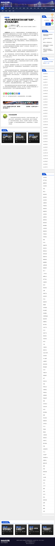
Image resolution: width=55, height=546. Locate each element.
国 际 (44, 284)
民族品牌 (45, 398)
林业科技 (45, 287)
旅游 (31, 8)
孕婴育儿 (45, 460)
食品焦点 (45, 335)
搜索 (44, 16)
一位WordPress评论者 (47, 61)
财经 (9, 8)
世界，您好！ (47, 63)
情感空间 (45, 420)
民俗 (44, 468)
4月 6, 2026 (6, 531)
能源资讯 (45, 211)
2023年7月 (45, 167)
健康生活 (45, 276)
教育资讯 (45, 219)
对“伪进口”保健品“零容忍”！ (20, 529)
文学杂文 (45, 423)
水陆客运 (45, 389)
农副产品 (45, 293)
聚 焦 (44, 191)
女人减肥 (45, 358)
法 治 (44, 426)
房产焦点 (45, 279)
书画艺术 (45, 372)
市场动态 (45, 234)
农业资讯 (45, 200)
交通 (13, 8)
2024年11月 (45, 121)
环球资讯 (45, 236)
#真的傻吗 (29, 26)
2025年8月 (45, 96)
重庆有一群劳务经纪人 (47, 42)
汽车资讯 (45, 177)
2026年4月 (45, 73)
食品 (6, 10)
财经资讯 (45, 222)
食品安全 (45, 248)
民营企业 (45, 386)
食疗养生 (45, 324)
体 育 (44, 494)
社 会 (44, 451)
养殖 (44, 383)
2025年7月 (45, 99)
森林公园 (45, 463)
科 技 (44, 330)
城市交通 (45, 253)
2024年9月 (45, 127)
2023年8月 (45, 164)
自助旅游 (45, 395)
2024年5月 (45, 138)
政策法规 (45, 471)
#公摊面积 (33, 26)
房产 (20, 8)
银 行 (44, 270)
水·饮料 (44, 477)
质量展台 (45, 321)
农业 (42, 8)
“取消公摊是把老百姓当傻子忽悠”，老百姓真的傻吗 (20, 20)
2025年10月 (45, 90)
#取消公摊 (25, 26)
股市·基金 (45, 443)
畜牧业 (44, 432)
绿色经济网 (5, 2)
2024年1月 (45, 150)
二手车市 (45, 273)
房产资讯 (6, 17)
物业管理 (45, 318)
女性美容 (45, 355)
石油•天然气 (45, 352)
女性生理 (45, 406)
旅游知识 (45, 437)
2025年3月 (45, 110)
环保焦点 (45, 392)
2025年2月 (45, 113)
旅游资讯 (45, 208)
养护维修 (45, 412)
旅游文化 (45, 350)
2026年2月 (45, 79)
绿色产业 (45, 333)
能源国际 (45, 262)
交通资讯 (45, 202)
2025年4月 (45, 107)
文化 (35, 8)
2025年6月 (45, 101)
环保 (27, 8)
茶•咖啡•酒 (45, 457)
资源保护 (45, 375)
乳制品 (44, 429)
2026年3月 (45, 76)
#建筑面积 (14, 28)
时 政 (44, 242)
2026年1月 (45, 82)
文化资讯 (45, 185)
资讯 (6, 8)
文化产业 (45, 327)
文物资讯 (45, 282)
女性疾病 (45, 228)
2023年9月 (45, 161)
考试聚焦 (45, 313)
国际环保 (45, 256)
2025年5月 (45, 104)
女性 (13, 10)
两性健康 (45, 366)
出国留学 (45, 361)
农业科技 (45, 338)
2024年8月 (45, 130)
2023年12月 (45, 152)
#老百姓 (22, 26)
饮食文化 (45, 381)
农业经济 (45, 296)
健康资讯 (45, 183)
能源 (24, 8)
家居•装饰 (45, 364)
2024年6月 (45, 135)
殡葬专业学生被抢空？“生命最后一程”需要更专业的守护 (48, 50)
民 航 (44, 299)
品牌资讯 (45, 217)
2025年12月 (45, 85)
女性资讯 (45, 214)
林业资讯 (45, 194)
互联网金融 (45, 316)
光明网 (18, 25)
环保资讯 (45, 205)
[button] (51, 9)
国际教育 (45, 267)
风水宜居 (45, 417)
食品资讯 (45, 197)
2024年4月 (45, 141)
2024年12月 (45, 118)
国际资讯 (45, 231)
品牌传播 (45, 265)
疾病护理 (45, 245)
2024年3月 (45, 144)
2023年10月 (45, 158)
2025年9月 (45, 93)
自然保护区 (45, 449)
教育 (38, 8)
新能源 (44, 304)
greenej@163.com (31, 543)
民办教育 (45, 310)
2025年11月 (45, 87)
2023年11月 (45, 155)
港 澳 (44, 480)
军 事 (44, 369)
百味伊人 (45, 440)
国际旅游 (45, 259)
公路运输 (45, 434)
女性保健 (45, 307)
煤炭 (44, 400)
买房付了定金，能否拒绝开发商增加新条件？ (20, 138)
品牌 (2, 10)
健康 (10, 10)
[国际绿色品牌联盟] (20, 102)
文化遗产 (45, 454)
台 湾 (44, 485)
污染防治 (45, 347)
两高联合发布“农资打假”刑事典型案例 (7, 530)
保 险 (44, 409)
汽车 (17, 8)
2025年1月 (45, 116)
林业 (45, 8)
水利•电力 (45, 403)
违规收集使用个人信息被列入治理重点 (47, 530)
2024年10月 (45, 124)
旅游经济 (45, 301)
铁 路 (44, 341)
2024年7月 (45, 133)
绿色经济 (21, 540)
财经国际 (45, 225)
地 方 (44, 474)
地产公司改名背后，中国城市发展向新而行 (33, 138)
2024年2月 (45, 147)
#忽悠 (19, 26)
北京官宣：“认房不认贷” (32, 106)
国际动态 (45, 250)
